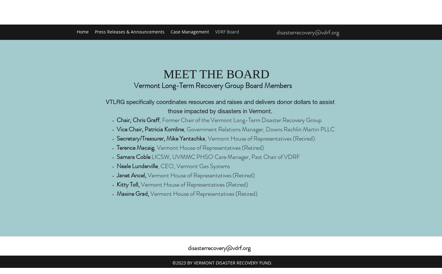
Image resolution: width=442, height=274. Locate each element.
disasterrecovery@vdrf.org (308, 32)
